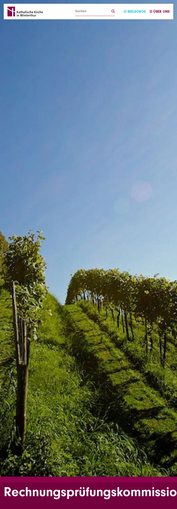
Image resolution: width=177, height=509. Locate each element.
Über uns (159, 11)
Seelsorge (135, 11)
